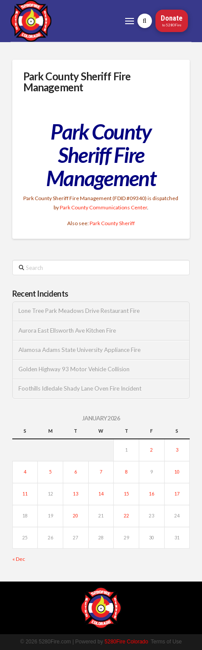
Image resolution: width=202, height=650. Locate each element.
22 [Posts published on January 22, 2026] (126, 515)
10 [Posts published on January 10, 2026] (177, 471)
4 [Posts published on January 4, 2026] (25, 471)
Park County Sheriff (112, 223)
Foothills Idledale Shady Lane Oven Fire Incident (79, 388)
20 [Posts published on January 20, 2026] (75, 515)
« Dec (18, 559)
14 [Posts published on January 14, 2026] (101, 493)
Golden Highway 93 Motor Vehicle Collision (74, 369)
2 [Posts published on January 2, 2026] (151, 449)
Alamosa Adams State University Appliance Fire (79, 350)
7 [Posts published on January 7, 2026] (101, 471)
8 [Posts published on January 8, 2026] (126, 471)
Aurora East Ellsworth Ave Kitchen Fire (67, 330)
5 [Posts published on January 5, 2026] (50, 471)
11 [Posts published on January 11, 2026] (25, 493)
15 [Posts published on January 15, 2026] (126, 493)
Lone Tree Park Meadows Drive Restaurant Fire (79, 311)
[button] (129, 21)
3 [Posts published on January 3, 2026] (177, 449)
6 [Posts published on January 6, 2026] (75, 471)
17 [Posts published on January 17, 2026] (177, 493)
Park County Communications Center (103, 207)
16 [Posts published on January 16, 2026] (151, 493)
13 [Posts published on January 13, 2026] (75, 493)
